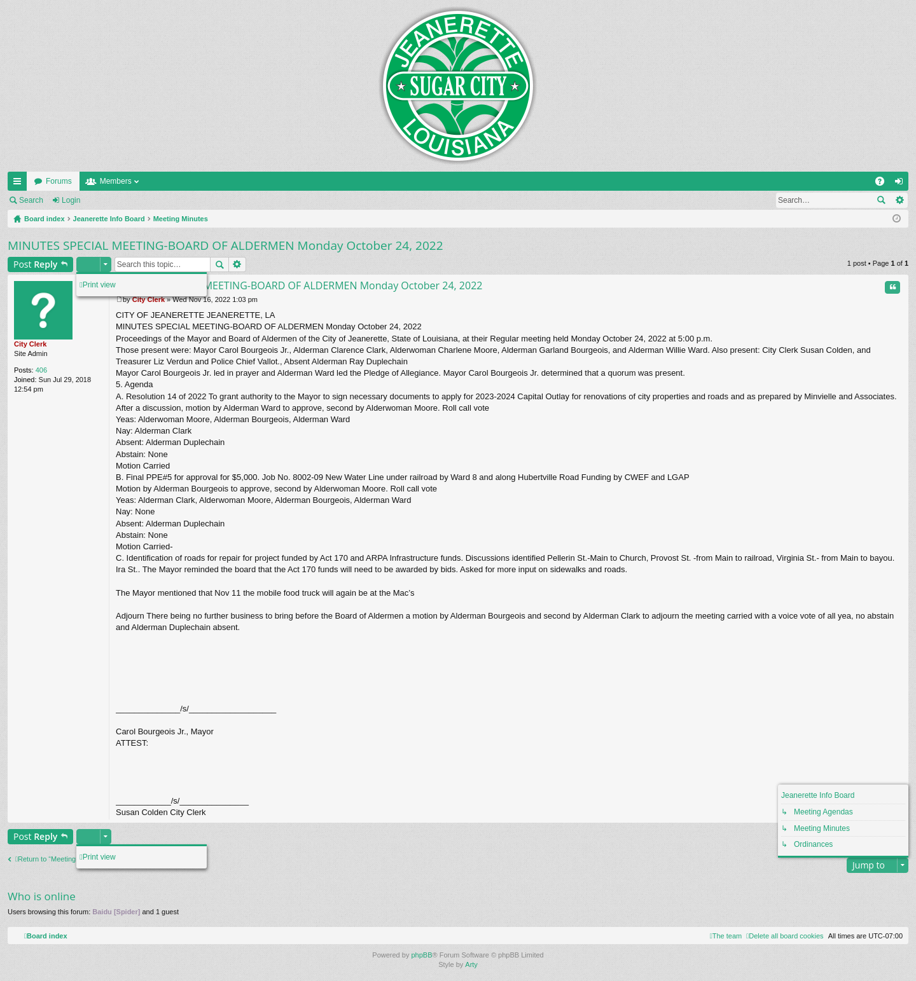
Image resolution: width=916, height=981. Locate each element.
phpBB (421, 955)
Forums (59, 181)
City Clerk (30, 344)
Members (116, 181)
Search (31, 200)
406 (41, 370)
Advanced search (899, 200)
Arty (471, 964)
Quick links (20, 184)
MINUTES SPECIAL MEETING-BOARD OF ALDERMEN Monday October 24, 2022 (225, 245)
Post (35, 264)
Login (71, 200)
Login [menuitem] (901, 184)
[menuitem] (784, 936)
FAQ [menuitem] (883, 184)
